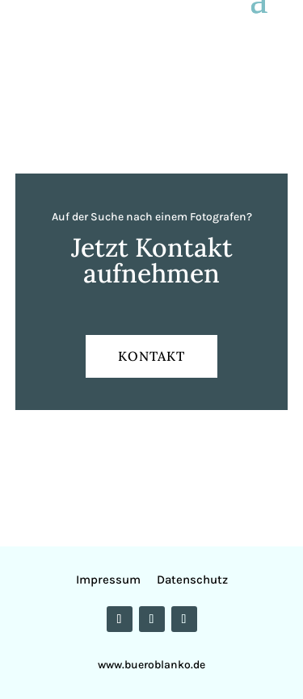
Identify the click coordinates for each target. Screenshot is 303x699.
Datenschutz (192, 579)
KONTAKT (151, 356)
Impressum (111, 579)
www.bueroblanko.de (151, 665)
